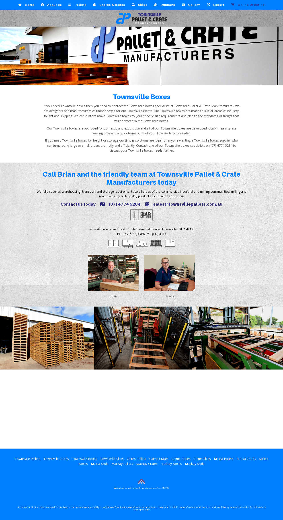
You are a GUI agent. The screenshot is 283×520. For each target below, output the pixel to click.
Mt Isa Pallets (224, 459)
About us (51, 4)
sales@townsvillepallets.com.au (183, 204)
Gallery (191, 4)
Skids (139, 4)
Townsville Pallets (27, 459)
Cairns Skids (202, 459)
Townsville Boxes (84, 459)
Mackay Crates (147, 464)
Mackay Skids (194, 464)
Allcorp (158, 488)
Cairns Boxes (181, 459)
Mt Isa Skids (99, 464)
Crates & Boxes (109, 4)
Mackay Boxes (171, 464)
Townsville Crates (56, 459)
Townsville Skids (112, 459)
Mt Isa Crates (246, 459)
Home (26, 4)
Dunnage (164, 4)
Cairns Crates (158, 459)
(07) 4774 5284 (120, 204)
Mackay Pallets (122, 464)
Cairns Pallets (136, 459)
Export (215, 4)
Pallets (77, 4)
